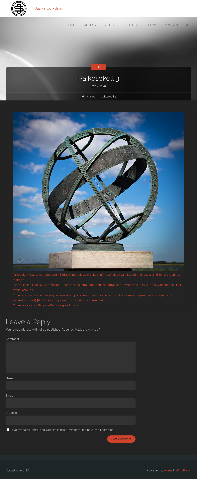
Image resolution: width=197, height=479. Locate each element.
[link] (187, 25)
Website (11, 412)
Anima (167, 470)
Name (10, 378)
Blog (98, 66)
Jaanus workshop (48, 8)
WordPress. (183, 470)
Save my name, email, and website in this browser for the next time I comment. (63, 429)
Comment (13, 339)
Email (10, 395)
